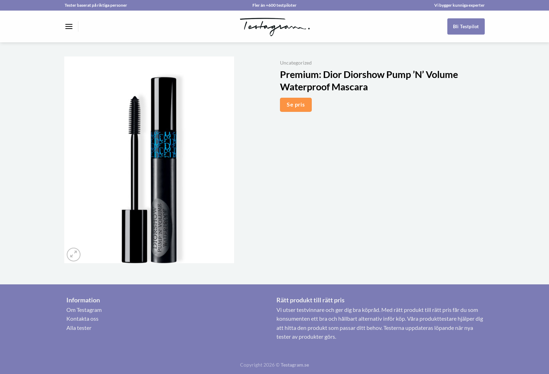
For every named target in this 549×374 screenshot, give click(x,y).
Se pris (296, 104)
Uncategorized (296, 63)
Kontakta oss (82, 318)
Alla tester (78, 327)
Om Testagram (84, 309)
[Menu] (69, 26)
